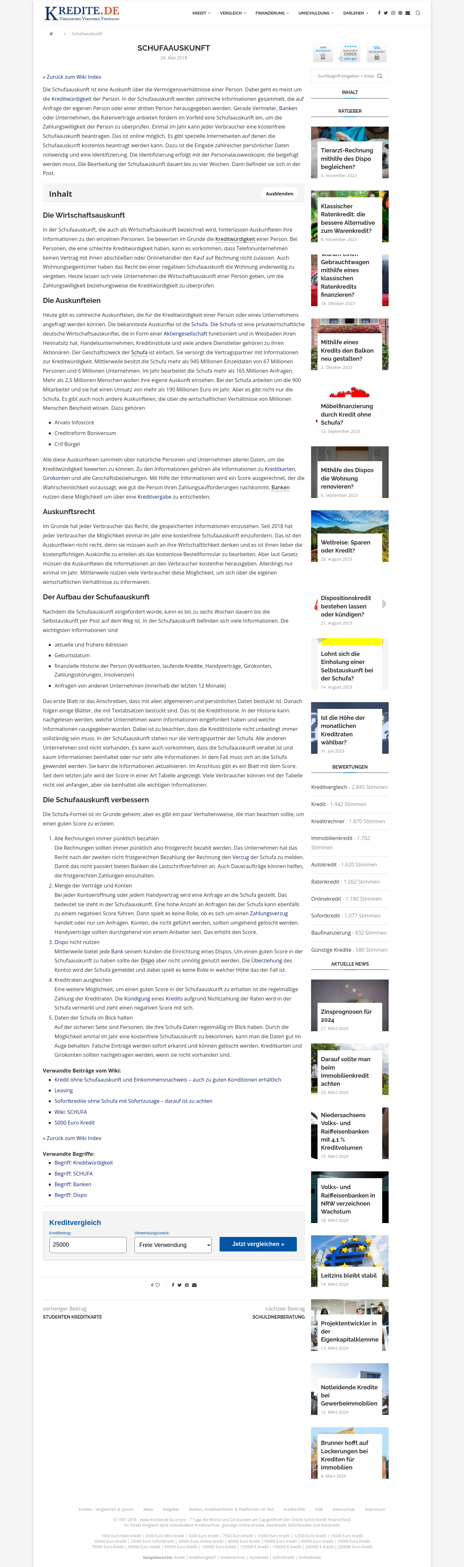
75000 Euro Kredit (108, 1547)
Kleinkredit (276, 1525)
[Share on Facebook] (173, 1285)
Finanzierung (270, 13)
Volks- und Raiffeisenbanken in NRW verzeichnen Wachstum (348, 1199)
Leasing (64, 1090)
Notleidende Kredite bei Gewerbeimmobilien (349, 1395)
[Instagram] (393, 13)
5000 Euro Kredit (75, 1122)
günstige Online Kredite (243, 1525)
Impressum (375, 1509)
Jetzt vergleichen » (258, 1244)
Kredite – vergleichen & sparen (106, 1509)
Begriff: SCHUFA (74, 1173)
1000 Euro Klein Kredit (121, 1536)
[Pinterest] (400, 13)
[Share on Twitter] (180, 1285)
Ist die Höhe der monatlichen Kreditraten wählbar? (343, 730)
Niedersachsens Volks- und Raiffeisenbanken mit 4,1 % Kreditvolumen (345, 1131)
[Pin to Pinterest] (187, 1285)
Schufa (199, 324)
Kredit (199, 13)
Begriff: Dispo (71, 1195)
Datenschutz (344, 1509)
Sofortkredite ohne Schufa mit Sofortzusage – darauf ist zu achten (134, 1101)
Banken (288, 108)
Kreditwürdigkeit (71, 98)
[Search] (418, 13)
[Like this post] (161, 1285)
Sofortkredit (325, 915)
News (149, 1509)
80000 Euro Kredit (144, 1547)
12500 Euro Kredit (310, 1536)
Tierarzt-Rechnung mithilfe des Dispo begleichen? (347, 158)
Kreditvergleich (329, 787)
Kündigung (137, 998)
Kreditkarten (280, 468)
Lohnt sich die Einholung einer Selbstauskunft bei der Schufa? (347, 666)
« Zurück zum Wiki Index (72, 76)
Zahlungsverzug (269, 913)
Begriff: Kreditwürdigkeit (84, 1162)
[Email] (407, 13)
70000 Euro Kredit (354, 1541)
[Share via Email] (194, 1285)
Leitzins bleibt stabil (349, 1275)
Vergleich (231, 13)
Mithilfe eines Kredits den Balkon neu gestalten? (347, 350)
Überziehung (266, 960)
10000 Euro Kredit (273, 1536)
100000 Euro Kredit (218, 1547)
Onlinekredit (326, 898)
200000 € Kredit (319, 1547)
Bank (117, 951)
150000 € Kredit (287, 1547)
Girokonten (56, 478)
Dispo (62, 942)
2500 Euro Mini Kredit (165, 1536)
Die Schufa (223, 324)
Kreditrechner (327, 821)
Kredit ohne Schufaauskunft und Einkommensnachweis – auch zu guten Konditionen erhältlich (168, 1079)
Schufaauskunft (87, 33)
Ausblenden (279, 194)
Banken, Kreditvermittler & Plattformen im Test (231, 1509)
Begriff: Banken (73, 1184)
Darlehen (353, 13)
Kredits (174, 998)
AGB (319, 1509)
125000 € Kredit (254, 1547)
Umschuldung (313, 13)
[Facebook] (379, 13)
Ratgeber (171, 1509)
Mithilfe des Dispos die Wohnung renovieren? (347, 478)
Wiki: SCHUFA (71, 1112)
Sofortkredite (300, 1525)
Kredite (194, 665)
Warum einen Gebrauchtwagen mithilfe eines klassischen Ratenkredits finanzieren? (345, 274)
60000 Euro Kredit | (319, 1541)
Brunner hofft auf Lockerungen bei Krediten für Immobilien (344, 1455)
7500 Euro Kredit (238, 1536)
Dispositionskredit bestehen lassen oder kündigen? (346, 606)
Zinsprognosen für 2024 (346, 1015)
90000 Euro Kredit (181, 1547)
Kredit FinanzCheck (333, 1519)
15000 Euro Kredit (346, 1536)
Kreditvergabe (154, 496)
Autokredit (324, 864)
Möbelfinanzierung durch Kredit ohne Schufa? (347, 414)
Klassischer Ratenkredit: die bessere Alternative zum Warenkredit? (348, 218)
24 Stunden (241, 1519)
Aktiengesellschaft (185, 333)
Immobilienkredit (331, 838)
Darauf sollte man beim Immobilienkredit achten (345, 1071)
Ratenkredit (325, 881)
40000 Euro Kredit (244, 1541)
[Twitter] (386, 13)
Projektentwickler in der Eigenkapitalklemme (350, 1331)
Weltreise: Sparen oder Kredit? (345, 546)
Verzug (240, 857)
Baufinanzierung (331, 932)
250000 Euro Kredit (355, 1547)
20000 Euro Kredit (110, 1541)
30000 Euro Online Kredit (200, 1541)
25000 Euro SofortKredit (152, 1541)
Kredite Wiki (295, 1509)
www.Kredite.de (154, 1519)
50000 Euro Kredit (280, 1541)
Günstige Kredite (331, 949)
